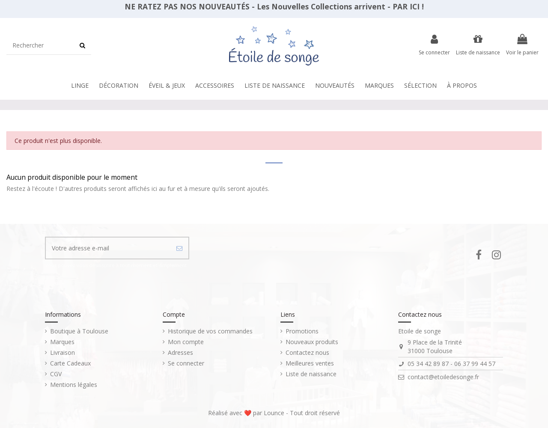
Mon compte (186, 342)
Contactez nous (307, 352)
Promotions (302, 331)
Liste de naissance (311, 374)
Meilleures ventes (310, 363)
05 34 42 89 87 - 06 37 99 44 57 (451, 364)
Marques (62, 342)
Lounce (275, 413)
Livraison (62, 352)
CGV (56, 374)
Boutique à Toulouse (79, 331)
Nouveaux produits (312, 342)
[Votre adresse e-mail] (108, 248)
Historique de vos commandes (210, 331)
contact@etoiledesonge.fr (443, 377)
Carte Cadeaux (70, 363)
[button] (274, 85)
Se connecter (186, 363)
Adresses (180, 352)
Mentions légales (73, 384)
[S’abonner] (179, 248)
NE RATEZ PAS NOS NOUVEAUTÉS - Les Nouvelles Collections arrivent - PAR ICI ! (274, 6)
